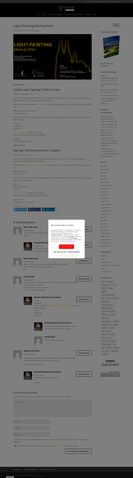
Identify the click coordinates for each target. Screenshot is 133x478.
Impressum (71, 256)
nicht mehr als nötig (59, 252)
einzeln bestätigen (74, 252)
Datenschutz (62, 256)
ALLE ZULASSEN (66, 247)
